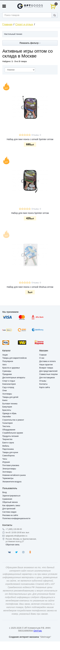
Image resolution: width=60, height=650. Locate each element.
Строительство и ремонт (13, 420)
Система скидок (9, 512)
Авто (4, 365)
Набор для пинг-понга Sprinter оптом (30, 213)
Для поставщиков (47, 377)
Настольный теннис (13, 34)
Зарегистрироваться (11, 496)
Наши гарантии (46, 365)
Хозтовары (7, 394)
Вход (4, 492)
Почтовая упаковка (10, 465)
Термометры (7, 478)
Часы (4, 459)
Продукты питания (10, 436)
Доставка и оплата (47, 361)
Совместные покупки (48, 374)
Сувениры (6, 371)
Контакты (43, 384)
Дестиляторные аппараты (13, 377)
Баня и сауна (8, 443)
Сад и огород (8, 387)
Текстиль (6, 426)
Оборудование (8, 430)
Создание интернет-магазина (24, 637)
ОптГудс (37, 630)
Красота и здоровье (11, 368)
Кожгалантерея (9, 384)
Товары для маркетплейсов (14, 358)
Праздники (7, 374)
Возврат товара (46, 368)
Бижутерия (7, 407)
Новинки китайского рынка (14, 475)
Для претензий (8, 509)
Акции (5, 355)
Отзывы (42, 381)
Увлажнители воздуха (11, 482)
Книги (4, 400)
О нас (41, 358)
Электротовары (9, 469)
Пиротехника (8, 449)
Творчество (7, 439)
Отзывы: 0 (36, 135)
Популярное (7, 361)
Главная (7, 24)
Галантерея (7, 423)
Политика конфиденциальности (16, 518)
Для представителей (48, 371)
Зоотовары (7, 472)
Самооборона (8, 455)
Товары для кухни (10, 452)
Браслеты (6, 410)
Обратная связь (12, 545)
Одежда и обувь (9, 413)
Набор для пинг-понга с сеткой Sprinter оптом (30, 139)
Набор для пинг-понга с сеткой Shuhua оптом (30, 287)
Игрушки (6, 462)
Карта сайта (44, 387)
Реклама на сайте (10, 515)
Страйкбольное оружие (12, 433)
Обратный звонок (10, 502)
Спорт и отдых (24, 24)
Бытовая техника (9, 404)
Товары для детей (10, 397)
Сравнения (7, 499)
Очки (4, 390)
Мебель (5, 446)
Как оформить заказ (11, 505)
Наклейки (6, 416)
